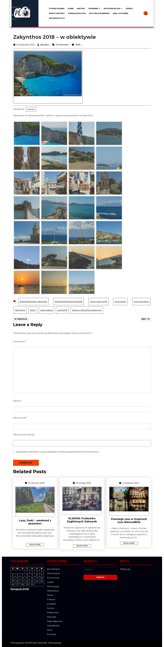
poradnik (51, 604)
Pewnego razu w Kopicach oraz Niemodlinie (129, 520)
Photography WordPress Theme (27, 643)
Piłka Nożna (53, 591)
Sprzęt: (129, 8)
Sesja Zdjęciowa (54, 621)
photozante (120, 301)
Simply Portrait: (57, 13)
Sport (49, 630)
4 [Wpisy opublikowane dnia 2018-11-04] (41, 571)
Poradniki (93, 8)
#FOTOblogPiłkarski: (99, 13)
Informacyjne (53, 573)
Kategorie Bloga (112, 8)
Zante (33, 310)
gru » (20, 593)
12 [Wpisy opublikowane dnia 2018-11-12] (13, 578)
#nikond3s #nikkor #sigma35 (33, 301)
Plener (50, 595)
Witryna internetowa (23, 434)
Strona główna (56, 8)
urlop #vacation (141, 301)
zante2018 (62, 310)
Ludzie (50, 582)
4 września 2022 (130, 483)
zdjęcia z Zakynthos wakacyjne (86, 310)
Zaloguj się (125, 569)
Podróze (31, 109)
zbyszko (44, 45)
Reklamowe (53, 612)
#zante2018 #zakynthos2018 (68, 301)
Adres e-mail (20, 418)
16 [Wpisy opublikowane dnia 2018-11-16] (32, 578)
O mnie (71, 8)
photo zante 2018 (98, 301)
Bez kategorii (53, 569)
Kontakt (81, 8)
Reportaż (51, 617)
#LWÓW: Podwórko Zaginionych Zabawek (82, 520)
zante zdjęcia (46, 310)
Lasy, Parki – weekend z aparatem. (35, 522)
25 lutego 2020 (83, 483)
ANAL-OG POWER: (120, 13)
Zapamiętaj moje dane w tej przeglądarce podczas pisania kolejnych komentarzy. (57, 452)
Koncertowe (53, 577)
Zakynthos (20, 310)
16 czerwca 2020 (36, 483)
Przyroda (51, 634)
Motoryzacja (53, 586)
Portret (50, 608)
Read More (33, 544)
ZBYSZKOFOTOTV (57, 18)
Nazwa (17, 401)
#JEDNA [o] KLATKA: (77, 13)
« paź (13, 593)
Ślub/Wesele (53, 625)
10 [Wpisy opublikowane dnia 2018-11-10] (37, 575)
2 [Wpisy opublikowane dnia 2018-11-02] (32, 571)
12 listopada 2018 (25, 45)
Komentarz (19, 341)
